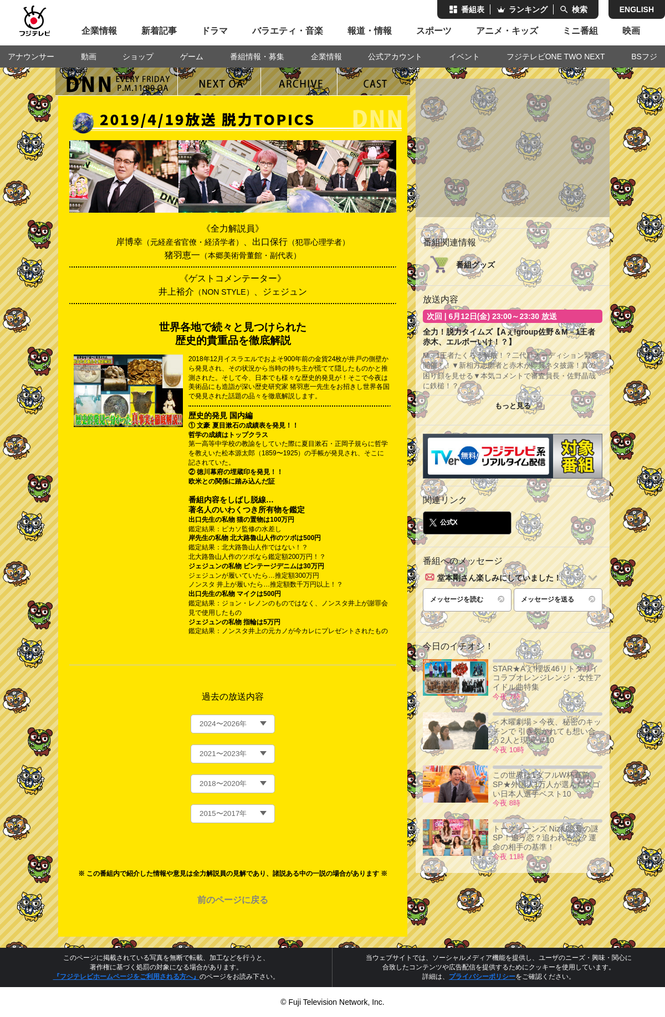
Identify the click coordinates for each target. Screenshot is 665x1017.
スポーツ (434, 30)
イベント (464, 56)
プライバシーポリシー (482, 976)
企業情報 (99, 30)
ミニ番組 (580, 30)
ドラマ (214, 30)
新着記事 (159, 30)
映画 (631, 30)
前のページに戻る (232, 900)
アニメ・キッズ (507, 30)
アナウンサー (31, 56)
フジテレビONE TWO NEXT (556, 56)
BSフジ (644, 56)
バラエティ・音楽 (287, 30)
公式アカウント (395, 56)
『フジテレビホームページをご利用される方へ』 (126, 976)
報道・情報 (369, 30)
